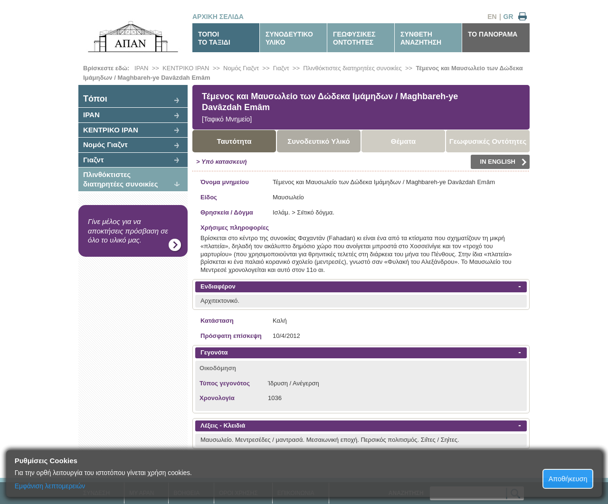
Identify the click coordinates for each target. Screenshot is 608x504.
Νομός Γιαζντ (241, 68)
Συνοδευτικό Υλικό (318, 141)
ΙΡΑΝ (141, 68)
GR (508, 16)
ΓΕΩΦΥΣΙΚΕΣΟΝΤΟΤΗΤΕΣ (354, 38)
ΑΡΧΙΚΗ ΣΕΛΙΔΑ (218, 16)
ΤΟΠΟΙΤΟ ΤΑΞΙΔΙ (214, 38)
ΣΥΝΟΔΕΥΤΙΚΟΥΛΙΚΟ (289, 38)
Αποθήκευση (568, 479)
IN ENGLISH (503, 162)
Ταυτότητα (234, 141)
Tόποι (95, 98)
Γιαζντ (281, 68)
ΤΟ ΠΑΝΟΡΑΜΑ (492, 34)
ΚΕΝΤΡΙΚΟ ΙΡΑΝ (185, 68)
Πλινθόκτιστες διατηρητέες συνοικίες (352, 68)
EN (491, 16)
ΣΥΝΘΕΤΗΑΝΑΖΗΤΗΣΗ (420, 38)
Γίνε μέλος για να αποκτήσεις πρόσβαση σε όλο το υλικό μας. (128, 230)
